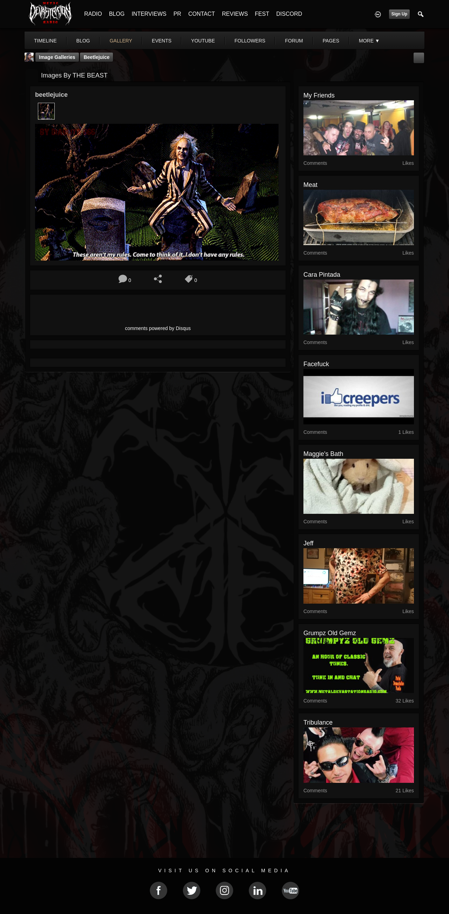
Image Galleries (57, 57)
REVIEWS (235, 14)
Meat (310, 184)
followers (250, 40)
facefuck (316, 364)
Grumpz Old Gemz (329, 633)
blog (83, 40)
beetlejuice (96, 57)
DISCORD (289, 14)
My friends (319, 95)
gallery (120, 40)
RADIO (93, 14)
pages (331, 40)
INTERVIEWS (149, 14)
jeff (308, 543)
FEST (262, 14)
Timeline (45, 40)
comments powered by (158, 328)
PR (177, 14)
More (369, 40)
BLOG (117, 14)
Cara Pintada (321, 274)
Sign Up (399, 14)
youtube (203, 40)
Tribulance (318, 722)
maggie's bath (323, 453)
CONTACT (201, 14)
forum (294, 40)
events (162, 40)
